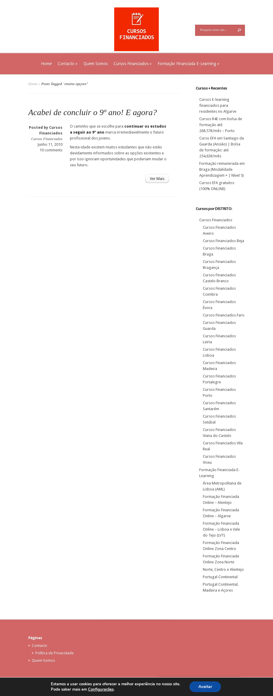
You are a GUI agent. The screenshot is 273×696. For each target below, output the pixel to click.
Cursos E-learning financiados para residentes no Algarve (217, 105)
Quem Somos (96, 63)
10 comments (51, 150)
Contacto (68, 63)
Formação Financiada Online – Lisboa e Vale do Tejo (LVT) (221, 529)
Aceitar (205, 686)
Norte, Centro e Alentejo (223, 569)
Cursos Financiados (133, 63)
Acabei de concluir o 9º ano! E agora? (92, 112)
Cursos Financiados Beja (223, 241)
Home (46, 63)
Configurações (101, 689)
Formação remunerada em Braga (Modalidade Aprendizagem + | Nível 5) (222, 169)
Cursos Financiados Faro (223, 315)
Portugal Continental (220, 577)
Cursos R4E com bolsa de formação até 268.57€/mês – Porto (220, 125)
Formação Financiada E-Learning (188, 63)
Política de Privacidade (54, 653)
